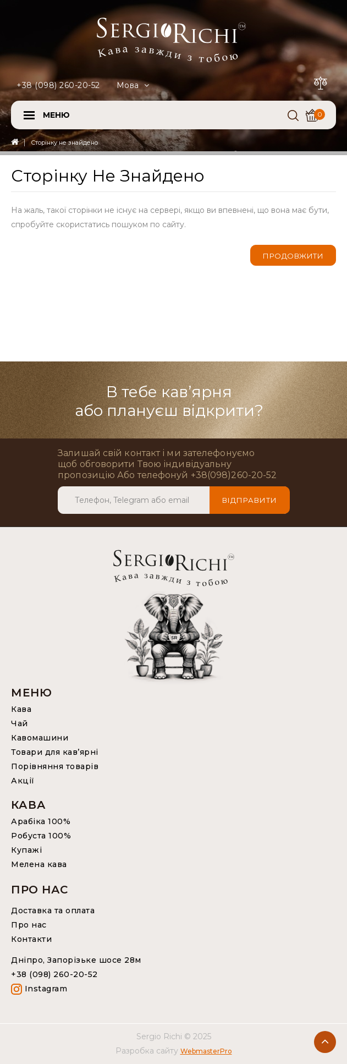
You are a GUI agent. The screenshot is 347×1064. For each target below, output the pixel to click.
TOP (325, 1042)
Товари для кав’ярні (54, 752)
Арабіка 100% (40, 821)
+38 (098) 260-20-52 (58, 85)
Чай (19, 723)
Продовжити (293, 255)
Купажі (26, 850)
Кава (21, 709)
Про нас (29, 925)
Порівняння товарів (54, 766)
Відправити (249, 500)
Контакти (31, 939)
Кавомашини (39, 738)
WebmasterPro (206, 1051)
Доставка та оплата (53, 910)
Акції (23, 781)
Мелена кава (39, 864)
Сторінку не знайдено (64, 142)
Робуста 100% (41, 836)
